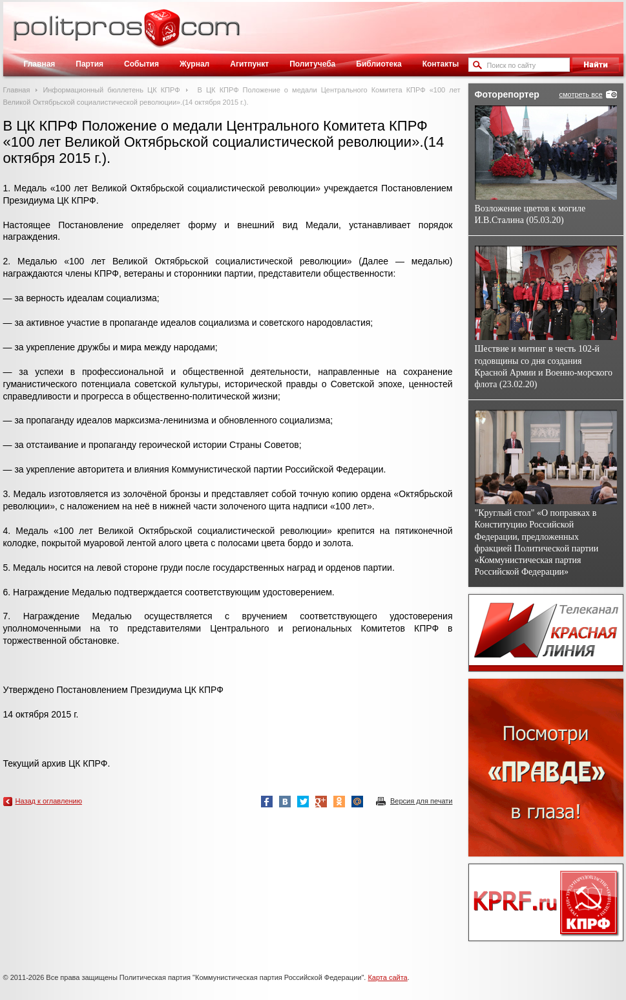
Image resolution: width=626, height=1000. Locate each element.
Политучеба (312, 64)
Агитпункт (249, 64)
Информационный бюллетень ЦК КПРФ (111, 90)
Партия (89, 64)
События (141, 64)
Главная (40, 64)
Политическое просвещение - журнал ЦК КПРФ (162, 35)
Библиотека (378, 64)
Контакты (441, 64)
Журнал (194, 64)
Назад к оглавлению (49, 801)
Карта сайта (387, 977)
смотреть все (580, 94)
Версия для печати (421, 801)
